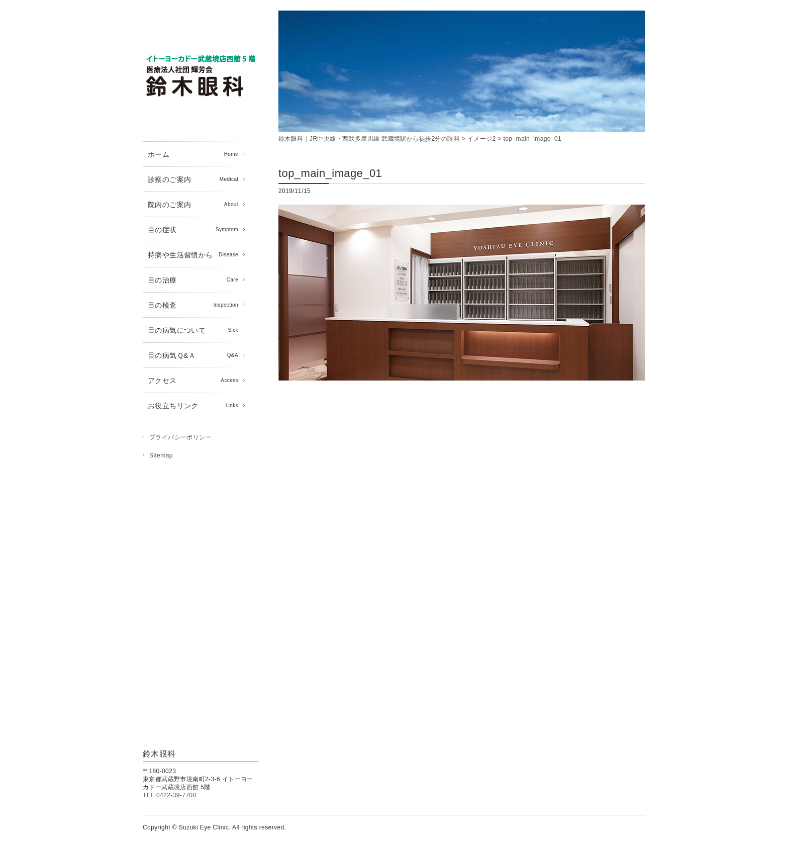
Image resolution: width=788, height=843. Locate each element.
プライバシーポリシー (180, 437)
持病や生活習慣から (193, 255)
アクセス (193, 381)
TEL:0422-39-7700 (169, 795)
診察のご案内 (193, 179)
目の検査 (193, 305)
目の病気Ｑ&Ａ (193, 355)
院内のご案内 (193, 205)
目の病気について (193, 330)
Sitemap (161, 455)
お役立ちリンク (193, 406)
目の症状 (193, 230)
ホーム (193, 154)
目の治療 (193, 280)
